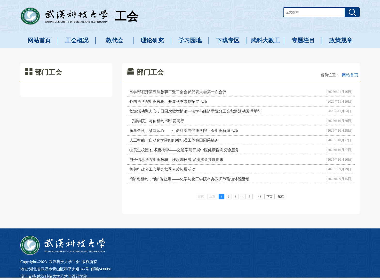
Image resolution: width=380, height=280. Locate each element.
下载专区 (227, 40)
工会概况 (76, 40)
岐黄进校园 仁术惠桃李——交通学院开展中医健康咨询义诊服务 (184, 150)
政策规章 (340, 40)
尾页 (281, 196)
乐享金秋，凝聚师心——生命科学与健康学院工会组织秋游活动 (183, 131)
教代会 (114, 40)
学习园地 (190, 40)
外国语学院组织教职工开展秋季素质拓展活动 (168, 101)
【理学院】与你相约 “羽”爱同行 (156, 121)
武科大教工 (265, 40)
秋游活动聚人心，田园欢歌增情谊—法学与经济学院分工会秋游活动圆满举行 (195, 111)
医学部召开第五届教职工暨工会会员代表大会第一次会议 (177, 92)
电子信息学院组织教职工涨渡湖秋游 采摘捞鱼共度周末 (176, 160)
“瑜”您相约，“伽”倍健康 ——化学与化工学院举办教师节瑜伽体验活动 (189, 179)
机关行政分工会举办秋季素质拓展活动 (162, 169)
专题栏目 (303, 40)
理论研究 (152, 40)
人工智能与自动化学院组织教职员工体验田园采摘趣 (174, 140)
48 (259, 196)
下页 (269, 196)
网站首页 (39, 40)
